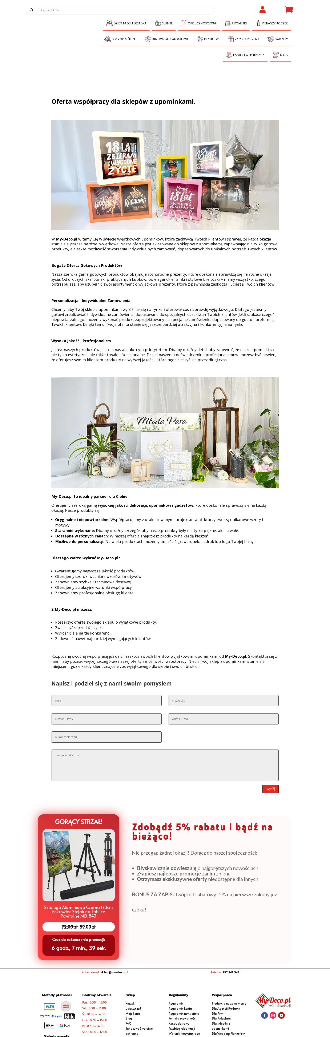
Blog (129, 1018)
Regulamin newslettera (184, 1014)
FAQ (129, 1023)
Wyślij (270, 789)
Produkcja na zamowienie (229, 1003)
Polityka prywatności (182, 1018)
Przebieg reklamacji (182, 1028)
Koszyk (130, 1003)
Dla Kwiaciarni (222, 1018)
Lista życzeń (133, 1008)
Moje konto (133, 1014)
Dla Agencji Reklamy (226, 1008)
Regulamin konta (180, 1008)
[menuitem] (126, 24)
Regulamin (176, 1003)
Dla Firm (217, 1014)
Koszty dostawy (179, 1023)
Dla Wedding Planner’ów (228, 1034)
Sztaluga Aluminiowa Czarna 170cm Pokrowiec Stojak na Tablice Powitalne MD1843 (78, 911)
